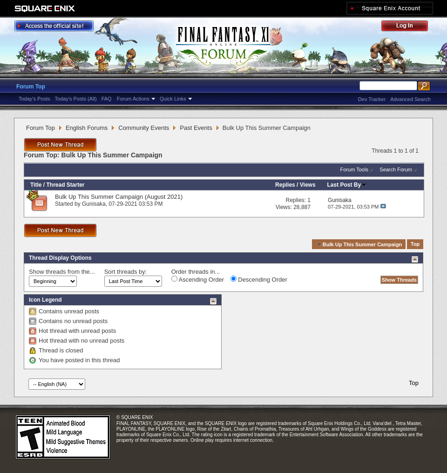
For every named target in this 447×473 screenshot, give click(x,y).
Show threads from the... (62, 271)
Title (35, 185)
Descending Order (258, 279)
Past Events (196, 127)
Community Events (143, 127)
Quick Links (173, 98)
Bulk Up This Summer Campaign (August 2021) (119, 196)
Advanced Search (410, 99)
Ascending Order (197, 279)
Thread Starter (65, 185)
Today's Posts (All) (76, 98)
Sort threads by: (125, 271)
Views (308, 185)
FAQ (107, 98)
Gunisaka (94, 204)
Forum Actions (133, 98)
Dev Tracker (372, 99)
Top (415, 244)
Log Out (409, 27)
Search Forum (395, 169)
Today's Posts (34, 98)
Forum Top (30, 86)
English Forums (87, 127)
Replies (285, 185)
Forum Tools (354, 169)
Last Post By (347, 185)
